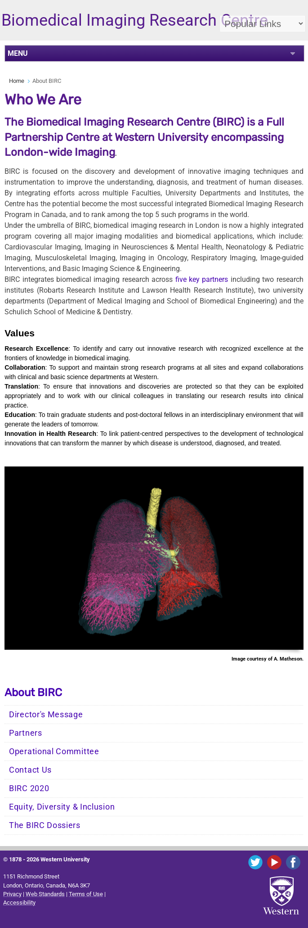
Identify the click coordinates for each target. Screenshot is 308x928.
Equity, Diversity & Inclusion (62, 806)
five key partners (201, 279)
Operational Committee (54, 751)
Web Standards (45, 894)
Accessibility (19, 902)
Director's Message (46, 714)
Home (16, 80)
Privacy (12, 894)
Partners (25, 733)
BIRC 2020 (29, 788)
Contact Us (30, 769)
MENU (18, 53)
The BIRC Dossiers (44, 825)
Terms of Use (86, 894)
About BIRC (33, 692)
